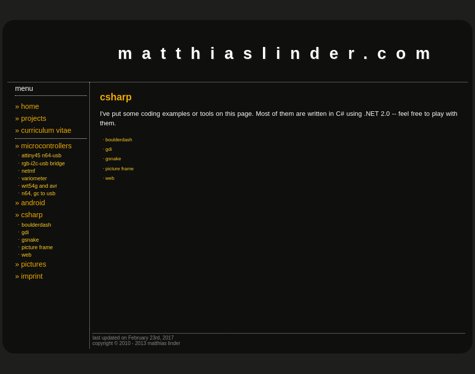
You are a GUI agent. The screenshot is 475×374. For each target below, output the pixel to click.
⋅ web (23, 255)
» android (30, 203)
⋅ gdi (21, 232)
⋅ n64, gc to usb (35, 193)
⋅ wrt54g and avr (36, 186)
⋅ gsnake (27, 240)
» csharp (28, 215)
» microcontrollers (43, 146)
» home (27, 106)
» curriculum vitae (43, 130)
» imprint (28, 276)
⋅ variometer (31, 178)
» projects (30, 118)
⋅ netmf (25, 171)
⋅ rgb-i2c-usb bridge (40, 163)
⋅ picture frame (34, 247)
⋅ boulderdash (33, 225)
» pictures (30, 264)
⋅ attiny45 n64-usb (38, 155)
